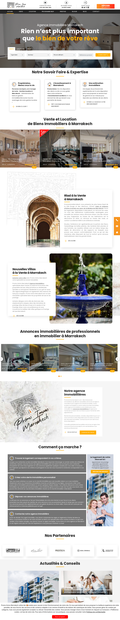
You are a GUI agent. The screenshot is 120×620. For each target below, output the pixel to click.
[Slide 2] (61, 376)
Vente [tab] (11, 49)
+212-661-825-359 (45, 7)
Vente (21, 11)
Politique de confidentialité (95, 612)
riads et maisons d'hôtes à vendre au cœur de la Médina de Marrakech (86, 207)
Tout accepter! (60, 617)
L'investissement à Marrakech (62, 84)
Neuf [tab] (29, 49)
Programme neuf (48, 11)
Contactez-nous (88, 432)
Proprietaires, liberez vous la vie (26, 84)
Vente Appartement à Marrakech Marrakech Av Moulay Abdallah (13, 364)
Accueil (10, 11)
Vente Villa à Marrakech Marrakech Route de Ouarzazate (56, 160)
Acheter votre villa (19, 278)
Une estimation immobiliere (96, 84)
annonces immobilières (81, 409)
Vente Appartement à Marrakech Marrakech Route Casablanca (42, 364)
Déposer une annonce (100, 471)
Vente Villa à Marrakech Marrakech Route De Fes (12, 160)
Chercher (103, 55)
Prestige (63, 11)
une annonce (105, 6)
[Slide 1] (59, 376)
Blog (85, 11)
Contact (96, 11)
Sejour (74, 11)
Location (32, 11)
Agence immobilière (37, 283)
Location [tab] (20, 49)
